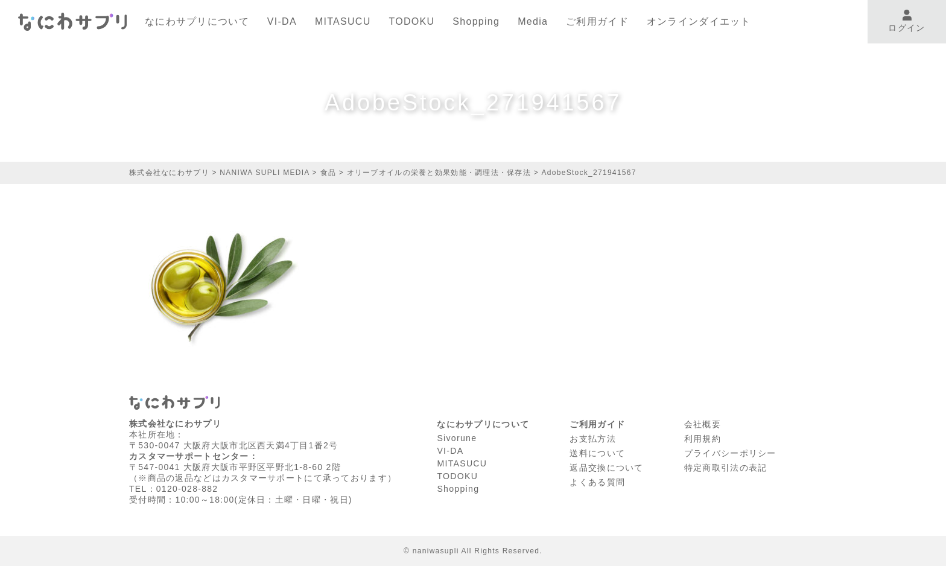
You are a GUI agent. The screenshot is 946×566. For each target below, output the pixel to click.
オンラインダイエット (699, 21)
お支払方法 (592, 437)
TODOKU (412, 21)
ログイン (906, 21)
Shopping (476, 21)
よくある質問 (597, 479)
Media (533, 21)
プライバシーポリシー (730, 451)
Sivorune (457, 437)
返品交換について (606, 465)
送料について (597, 451)
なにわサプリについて (197, 21)
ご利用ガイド (597, 21)
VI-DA (282, 21)
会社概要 (702, 423)
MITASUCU (343, 21)
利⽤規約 (702, 437)
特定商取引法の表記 (725, 465)
